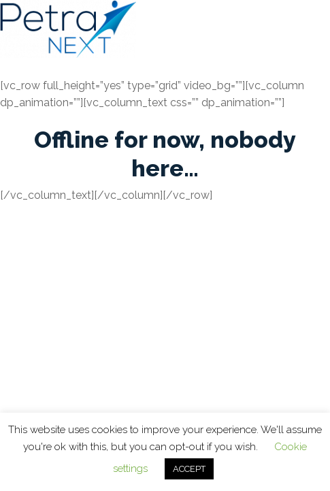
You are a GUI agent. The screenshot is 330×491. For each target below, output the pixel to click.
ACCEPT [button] (189, 469)
